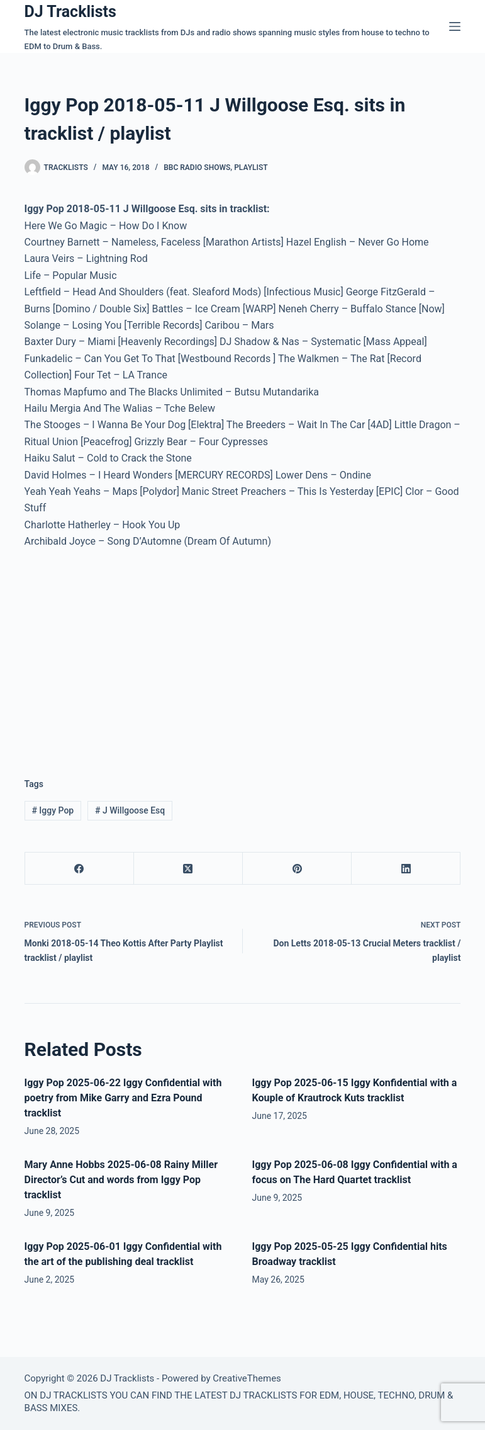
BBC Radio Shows (197, 167)
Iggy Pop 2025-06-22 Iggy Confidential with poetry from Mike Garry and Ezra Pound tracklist (123, 1098)
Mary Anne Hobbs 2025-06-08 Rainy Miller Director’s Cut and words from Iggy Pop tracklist (121, 1180)
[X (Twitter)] (188, 869)
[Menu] (454, 26)
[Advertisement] (130, 653)
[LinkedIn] (406, 869)
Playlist (251, 167)
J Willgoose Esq (130, 810)
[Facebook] (79, 869)
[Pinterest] (297, 869)
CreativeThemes (247, 1378)
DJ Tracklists (70, 12)
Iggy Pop (52, 810)
